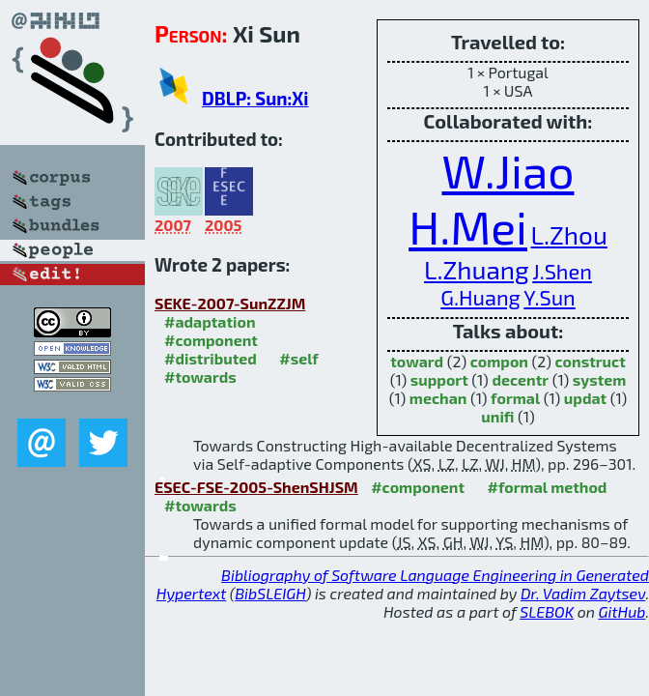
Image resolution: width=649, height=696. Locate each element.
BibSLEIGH (270, 593)
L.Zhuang (476, 269)
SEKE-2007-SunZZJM (230, 303)
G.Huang (480, 296)
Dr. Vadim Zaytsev (583, 593)
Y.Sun (549, 296)
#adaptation (210, 321)
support (439, 379)
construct (590, 361)
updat (585, 398)
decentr (520, 379)
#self (299, 358)
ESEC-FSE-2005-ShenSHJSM (256, 487)
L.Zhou (569, 234)
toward (416, 361)
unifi (497, 416)
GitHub (622, 611)
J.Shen (562, 270)
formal (515, 398)
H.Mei (468, 226)
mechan (438, 398)
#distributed (210, 358)
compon (499, 361)
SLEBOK (547, 611)
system (600, 379)
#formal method (547, 487)
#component (211, 340)
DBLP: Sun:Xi (255, 98)
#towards (200, 376)
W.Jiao (507, 170)
